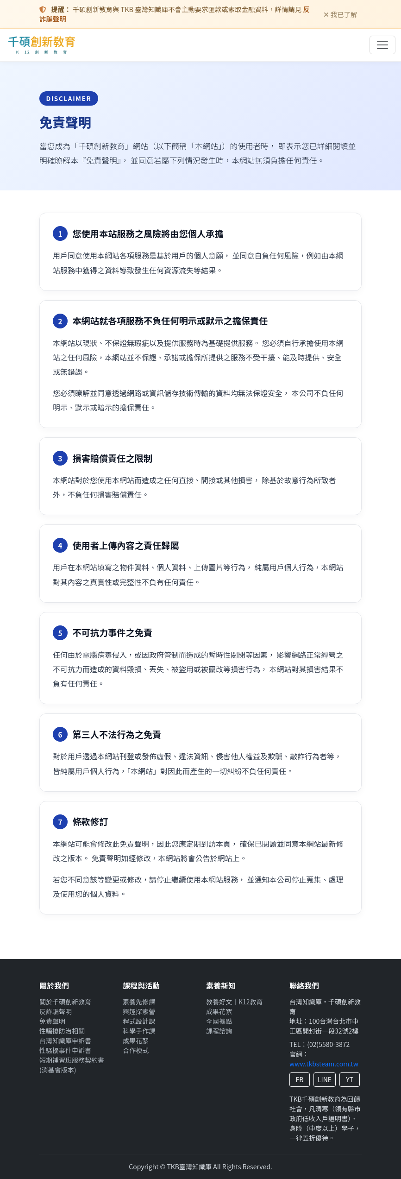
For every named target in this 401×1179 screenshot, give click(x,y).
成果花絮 (136, 1040)
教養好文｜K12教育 (234, 1001)
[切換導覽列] (382, 45)
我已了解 (340, 14)
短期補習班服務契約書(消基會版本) (71, 1064)
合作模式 (136, 1050)
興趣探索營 (139, 1011)
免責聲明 (52, 1021)
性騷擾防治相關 (62, 1030)
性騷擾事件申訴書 (65, 1050)
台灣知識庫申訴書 (65, 1040)
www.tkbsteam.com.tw (323, 1063)
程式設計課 (139, 1021)
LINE (325, 1079)
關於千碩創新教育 (65, 1001)
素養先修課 (139, 1001)
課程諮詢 (219, 1030)
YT (349, 1079)
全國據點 (219, 1021)
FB (300, 1079)
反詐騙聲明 (55, 1011)
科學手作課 (139, 1030)
